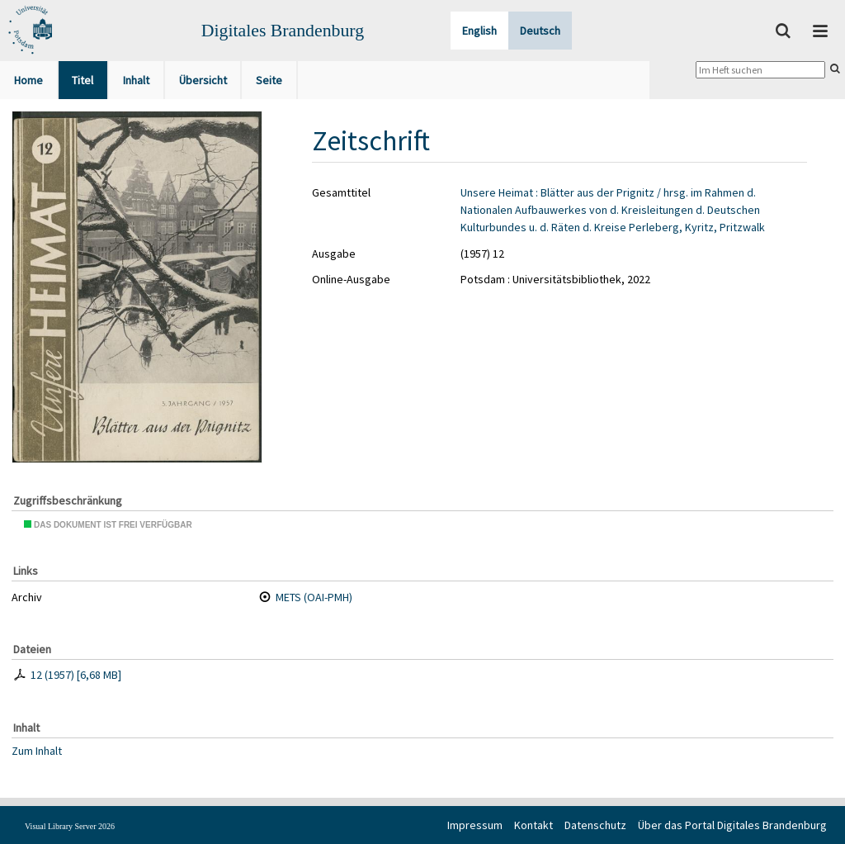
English (479, 30)
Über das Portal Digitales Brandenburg (732, 825)
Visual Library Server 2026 (70, 826)
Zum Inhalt (37, 749)
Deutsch (540, 30)
